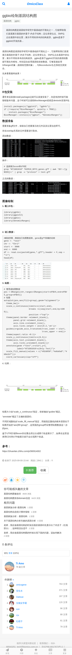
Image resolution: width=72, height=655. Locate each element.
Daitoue (19, 597)
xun (18, 609)
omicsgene (21, 585)
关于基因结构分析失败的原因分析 (20, 520)
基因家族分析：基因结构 (15, 516)
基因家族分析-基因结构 (15, 507)
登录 (11, 553)
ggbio (17, 21)
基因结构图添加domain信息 (17, 498)
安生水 (19, 591)
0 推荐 (30, 470)
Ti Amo (20, 563)
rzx (17, 615)
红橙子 (19, 621)
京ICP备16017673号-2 (52, 647)
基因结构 (7, 21)
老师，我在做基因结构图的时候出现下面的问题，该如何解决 (32, 533)
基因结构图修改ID (12, 494)
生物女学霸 (21, 603)
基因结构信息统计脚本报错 (16, 512)
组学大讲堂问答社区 (26, 643)
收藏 (43, 470)
